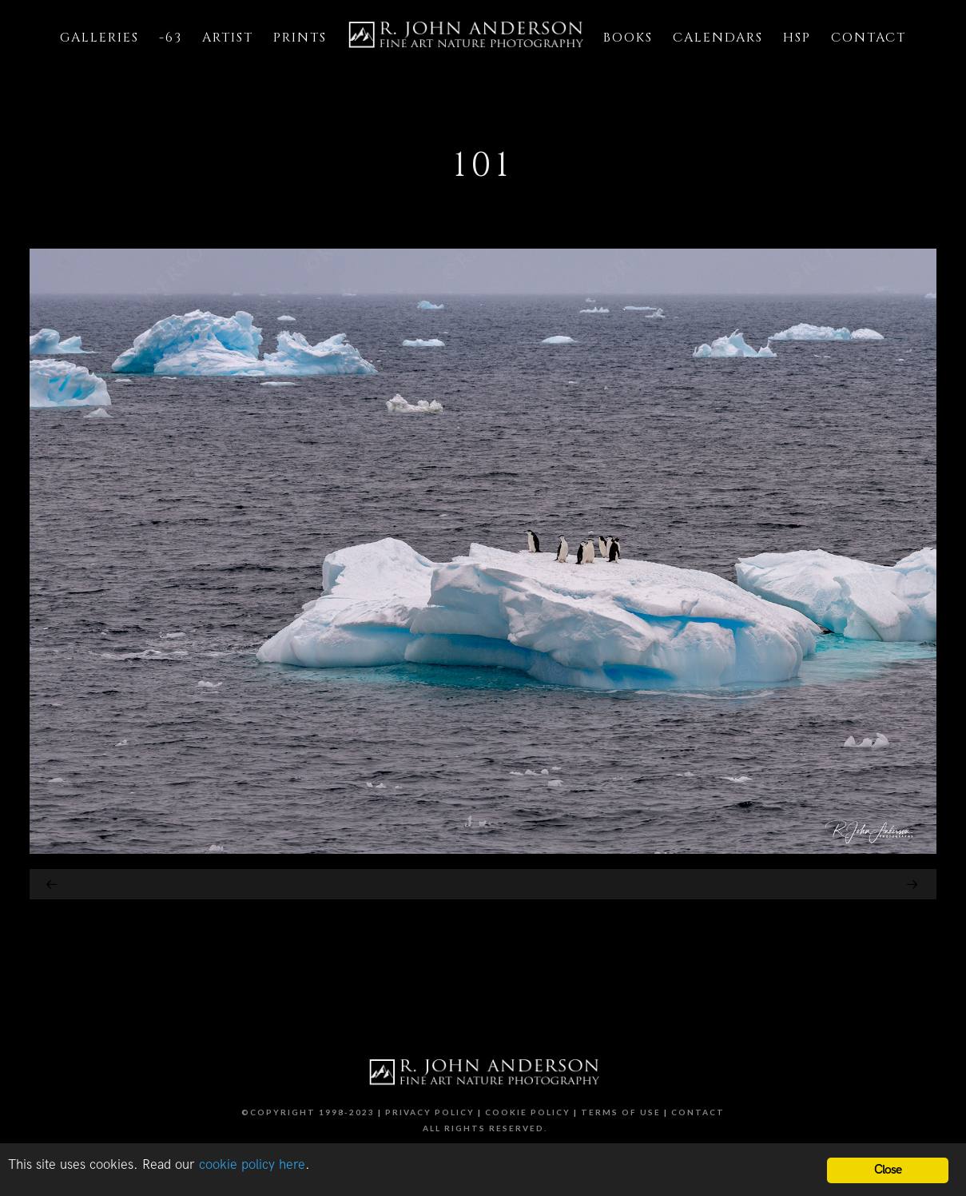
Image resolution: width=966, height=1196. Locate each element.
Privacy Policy (430, 1112)
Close (888, 1170)
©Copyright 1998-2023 (308, 1112)
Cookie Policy (527, 1112)
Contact (698, 1112)
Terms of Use (621, 1112)
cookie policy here (252, 1165)
